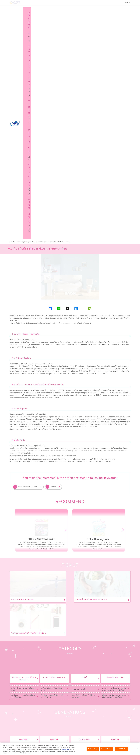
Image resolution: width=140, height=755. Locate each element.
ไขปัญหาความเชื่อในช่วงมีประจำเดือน (52, 471)
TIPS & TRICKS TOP (70, 546)
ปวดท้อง (53, 261)
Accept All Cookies (121, 749)
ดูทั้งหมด (101, 603)
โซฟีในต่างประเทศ (79, 721)
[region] (70, 749)
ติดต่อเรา (94, 738)
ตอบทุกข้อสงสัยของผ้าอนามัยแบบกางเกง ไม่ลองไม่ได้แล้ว (114, 463)
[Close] (137, 748)
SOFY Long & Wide (61, 677)
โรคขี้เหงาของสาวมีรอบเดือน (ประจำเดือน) (23, 471)
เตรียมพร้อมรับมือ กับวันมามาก (52, 463)
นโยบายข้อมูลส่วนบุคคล (83, 738)
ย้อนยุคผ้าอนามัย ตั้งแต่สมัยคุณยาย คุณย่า (113, 523)
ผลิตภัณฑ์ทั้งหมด (120, 642)
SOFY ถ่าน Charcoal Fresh (17, 654)
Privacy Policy (65, 749)
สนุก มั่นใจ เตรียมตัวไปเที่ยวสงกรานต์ (83, 471)
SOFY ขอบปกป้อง (106, 654)
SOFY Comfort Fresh (16, 677)
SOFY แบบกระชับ (86, 654)
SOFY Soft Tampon (15, 667)
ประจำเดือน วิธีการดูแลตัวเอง (28, 261)
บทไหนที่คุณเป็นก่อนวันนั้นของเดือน (23, 463)
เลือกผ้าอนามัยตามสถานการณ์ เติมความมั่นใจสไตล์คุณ (115, 471)
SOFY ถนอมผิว (14, 657)
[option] (41, 304)
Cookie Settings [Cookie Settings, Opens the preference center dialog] (92, 749)
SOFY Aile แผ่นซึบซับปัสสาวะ (18, 687)
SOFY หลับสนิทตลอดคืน (42, 654)
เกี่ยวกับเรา (46, 738)
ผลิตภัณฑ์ (17, 716)
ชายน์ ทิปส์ (107, 716)
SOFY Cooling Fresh (65, 654)
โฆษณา (76, 716)
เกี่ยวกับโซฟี (17, 721)
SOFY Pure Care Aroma (39, 677)
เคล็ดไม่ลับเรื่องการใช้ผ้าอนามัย (112, 530)
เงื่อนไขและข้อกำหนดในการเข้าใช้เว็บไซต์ (63, 738)
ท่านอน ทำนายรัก (79, 463)
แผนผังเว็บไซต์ (48, 721)
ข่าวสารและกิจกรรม (50, 716)
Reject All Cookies (106, 749)
